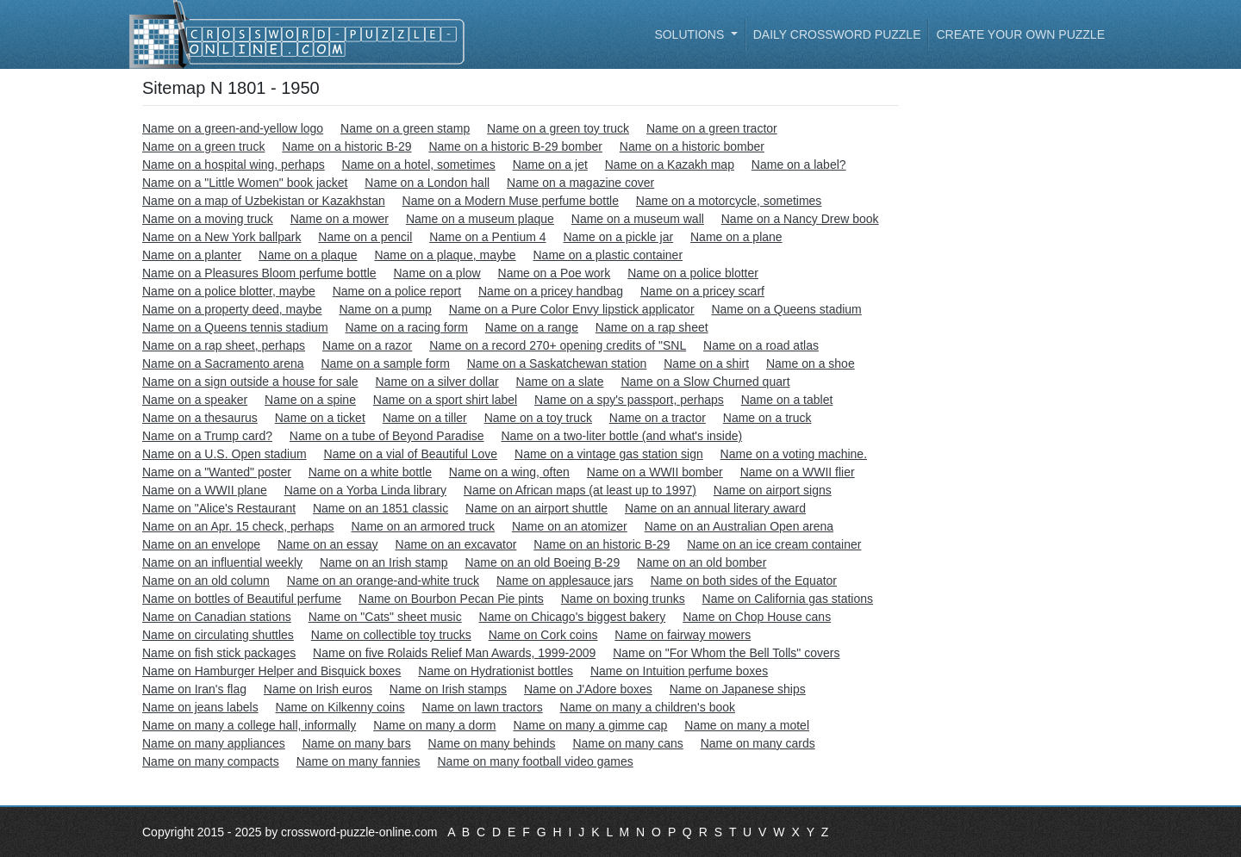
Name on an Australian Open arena (739, 526)
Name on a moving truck (207, 219)
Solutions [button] (690, 34)
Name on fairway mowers (682, 635)
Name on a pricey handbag (550, 291)
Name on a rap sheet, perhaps (223, 345)
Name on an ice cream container (774, 544)
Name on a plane (736, 237)
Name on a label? (798, 164)
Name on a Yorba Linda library (365, 490)
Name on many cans (627, 743)
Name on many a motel (746, 725)
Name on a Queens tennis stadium (235, 327)
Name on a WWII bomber (655, 472)
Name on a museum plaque (480, 219)
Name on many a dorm (434, 725)
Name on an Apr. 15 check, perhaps (238, 526)
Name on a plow (436, 273)
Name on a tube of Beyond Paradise (387, 436)
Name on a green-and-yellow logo (232, 128)
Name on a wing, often (509, 472)
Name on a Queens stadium (786, 309)
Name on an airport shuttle (536, 508)
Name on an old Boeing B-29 (542, 562)
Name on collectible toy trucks (391, 635)
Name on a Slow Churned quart (704, 381)
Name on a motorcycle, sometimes (729, 201)
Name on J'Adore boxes (588, 689)
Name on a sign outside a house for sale (250, 381)
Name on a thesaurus (200, 418)
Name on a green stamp (405, 128)
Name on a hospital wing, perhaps (233, 164)
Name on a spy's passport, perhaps (629, 400)
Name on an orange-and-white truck (383, 580)
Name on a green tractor (711, 128)
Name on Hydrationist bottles (495, 671)
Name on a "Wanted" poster (216, 472)
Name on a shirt (706, 363)
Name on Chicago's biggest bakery (572, 617)
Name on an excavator (456, 544)
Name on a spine (310, 400)
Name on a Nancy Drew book (800, 219)
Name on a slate (560, 381)
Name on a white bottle (370, 472)
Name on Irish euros (318, 689)
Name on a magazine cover (580, 182)
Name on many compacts (210, 761)
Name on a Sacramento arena (223, 363)
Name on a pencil (365, 237)
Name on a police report (397, 291)
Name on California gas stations (787, 598)
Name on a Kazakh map (669, 164)
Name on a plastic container (608, 255)
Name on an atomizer (569, 526)
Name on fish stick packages (219, 653)
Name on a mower (339, 219)
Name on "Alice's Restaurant (219, 508)
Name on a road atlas (761, 345)
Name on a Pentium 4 (487, 237)
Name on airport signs (773, 490)
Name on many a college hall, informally (249, 725)
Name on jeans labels (200, 707)
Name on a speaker (194, 400)
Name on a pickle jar (618, 237)
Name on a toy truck (538, 418)
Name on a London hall (427, 182)
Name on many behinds (492, 743)
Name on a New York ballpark (221, 237)
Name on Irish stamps (448, 689)
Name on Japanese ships (738, 689)
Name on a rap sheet (652, 327)
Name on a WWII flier (797, 472)
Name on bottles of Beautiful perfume (241, 598)
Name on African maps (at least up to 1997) (580, 490)
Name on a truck (767, 418)
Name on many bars (356, 743)
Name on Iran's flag (194, 689)
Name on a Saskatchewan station (557, 363)
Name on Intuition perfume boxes (679, 671)
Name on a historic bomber (692, 146)
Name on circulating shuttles (218, 635)
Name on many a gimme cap (590, 725)
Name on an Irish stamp (384, 562)
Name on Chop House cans (757, 617)
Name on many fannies (358, 761)
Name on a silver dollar (437, 381)
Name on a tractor (657, 418)
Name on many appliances (213, 743)
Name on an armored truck (423, 526)
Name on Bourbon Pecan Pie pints (451, 598)
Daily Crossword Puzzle (837, 34)
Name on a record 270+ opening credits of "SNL (557, 345)
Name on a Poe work (554, 273)
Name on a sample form (385, 363)
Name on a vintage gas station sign (608, 454)
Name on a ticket (320, 418)
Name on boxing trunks (623, 598)
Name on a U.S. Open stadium (224, 454)
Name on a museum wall (637, 219)
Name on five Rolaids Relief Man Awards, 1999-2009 (454, 653)
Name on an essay (328, 544)
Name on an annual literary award (715, 508)
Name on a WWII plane (204, 490)
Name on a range (531, 327)
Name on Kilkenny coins (340, 707)
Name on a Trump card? (207, 436)
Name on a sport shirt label (445, 400)
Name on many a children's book (647, 707)
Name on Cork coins (543, 635)
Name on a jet (550, 164)
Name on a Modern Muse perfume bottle (510, 201)
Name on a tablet (787, 400)
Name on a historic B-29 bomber (515, 146)
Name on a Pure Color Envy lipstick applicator (572, 309)
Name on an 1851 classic (380, 508)
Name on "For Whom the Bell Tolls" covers (726, 653)
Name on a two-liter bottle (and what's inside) (621, 436)
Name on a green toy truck (558, 128)
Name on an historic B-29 (601, 544)
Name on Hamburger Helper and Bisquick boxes (271, 671)
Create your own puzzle (1020, 34)
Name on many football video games (535, 761)
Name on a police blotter (692, 273)
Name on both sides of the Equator (744, 580)
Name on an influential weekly (222, 562)
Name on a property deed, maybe (232, 309)
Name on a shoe (810, 363)
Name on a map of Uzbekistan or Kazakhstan (263, 201)
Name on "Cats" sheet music (385, 617)
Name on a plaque (308, 255)
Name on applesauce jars (564, 580)
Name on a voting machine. (793, 454)
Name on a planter (191, 255)
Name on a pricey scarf (702, 291)
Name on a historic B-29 (346, 146)
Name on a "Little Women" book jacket (244, 182)
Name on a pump (385, 309)
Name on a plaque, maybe (444, 255)
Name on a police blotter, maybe (228, 291)
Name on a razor (367, 345)
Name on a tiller (425, 418)
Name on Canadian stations (216, 617)
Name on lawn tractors (482, 707)
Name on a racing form (406, 327)
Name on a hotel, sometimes (419, 164)
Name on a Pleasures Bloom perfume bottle (259, 273)
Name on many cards (758, 743)
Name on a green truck (203, 146)
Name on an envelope (201, 544)
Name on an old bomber (701, 562)
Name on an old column (206, 580)
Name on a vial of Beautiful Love (411, 454)
